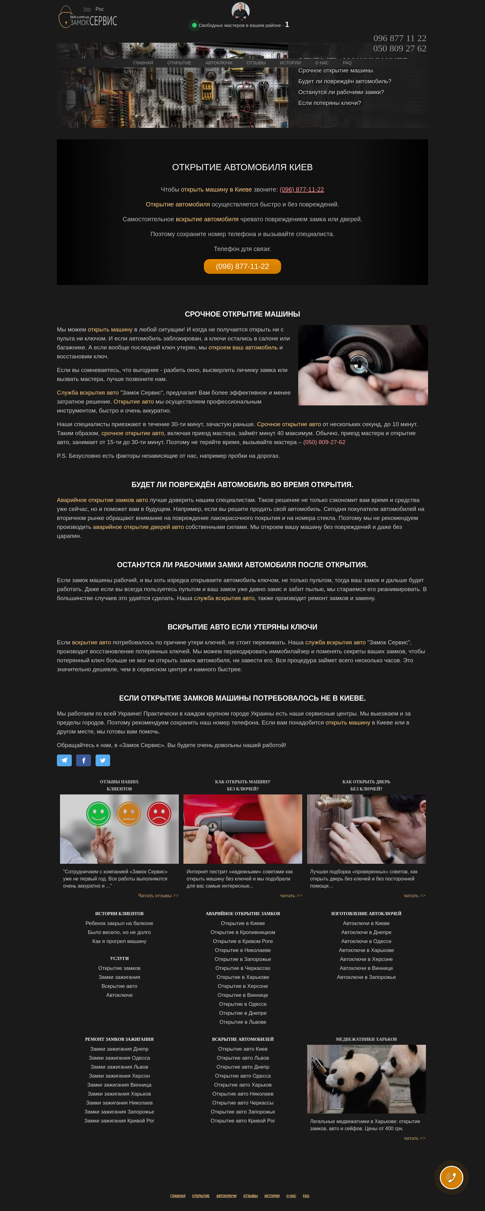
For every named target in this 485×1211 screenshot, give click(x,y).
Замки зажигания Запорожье (119, 1112)
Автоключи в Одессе (366, 941)
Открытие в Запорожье (243, 959)
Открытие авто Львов (243, 1058)
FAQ (347, 37)
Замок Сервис (88, 16)
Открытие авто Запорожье (243, 1112)
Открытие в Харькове (243, 977)
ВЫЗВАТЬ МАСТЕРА (453, 1185)
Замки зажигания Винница (119, 1085)
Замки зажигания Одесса (119, 1058)
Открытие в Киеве (243, 923)
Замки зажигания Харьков (119, 1094)
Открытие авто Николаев (242, 1094)
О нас (322, 37)
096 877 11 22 (400, 11)
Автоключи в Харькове (366, 950)
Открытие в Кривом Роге (243, 941)
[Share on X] (103, 760)
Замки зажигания (119, 977)
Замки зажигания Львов (119, 1067)
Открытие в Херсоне (243, 986)
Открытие (179, 37)
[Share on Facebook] (83, 760)
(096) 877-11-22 (302, 189)
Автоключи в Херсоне (366, 959)
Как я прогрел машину (119, 941)
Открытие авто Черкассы (242, 1103)
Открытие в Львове (242, 1022)
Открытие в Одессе (243, 1004)
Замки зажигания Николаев (119, 1103)
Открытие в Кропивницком (243, 932)
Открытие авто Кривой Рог (243, 1121)
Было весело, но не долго (119, 932)
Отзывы (256, 37)
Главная (143, 37)
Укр (87, 9)
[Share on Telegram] (64, 760)
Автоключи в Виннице (366, 968)
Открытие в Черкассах (242, 968)
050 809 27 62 (400, 21)
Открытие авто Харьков (243, 1085)
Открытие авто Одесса (243, 1076)
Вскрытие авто (119, 986)
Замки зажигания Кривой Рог (119, 1121)
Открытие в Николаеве (243, 950)
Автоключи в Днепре (366, 932)
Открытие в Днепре (243, 1013)
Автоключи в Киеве (366, 923)
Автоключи (119, 995)
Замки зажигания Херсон (119, 1076)
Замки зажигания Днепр (119, 1049)
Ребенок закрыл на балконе (119, 923)
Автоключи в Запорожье (366, 977)
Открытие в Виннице (243, 995)
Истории (290, 37)
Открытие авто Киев (243, 1049)
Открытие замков (119, 968)
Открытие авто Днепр (243, 1067)
